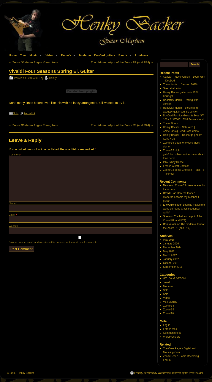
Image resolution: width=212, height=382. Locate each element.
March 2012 (170, 255)
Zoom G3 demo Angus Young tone (33, 62)
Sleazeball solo (172, 88)
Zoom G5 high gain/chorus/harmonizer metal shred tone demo (183, 154)
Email (13, 214)
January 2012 (171, 259)
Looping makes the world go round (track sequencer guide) (184, 208)
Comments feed (172, 332)
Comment (15, 154)
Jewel (166, 282)
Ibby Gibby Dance (173, 162)
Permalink (29, 113)
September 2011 (172, 266)
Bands (124, 56)
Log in (166, 325)
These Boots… (171, 123)
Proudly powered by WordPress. (152, 372)
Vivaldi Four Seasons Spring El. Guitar (51, 71)
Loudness (141, 55)
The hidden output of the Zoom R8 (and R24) (122, 62)
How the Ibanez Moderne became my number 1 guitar (181, 197)
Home (13, 55)
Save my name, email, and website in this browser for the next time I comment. (53, 242)
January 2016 (171, 243)
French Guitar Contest (176, 166)
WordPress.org (171, 336)
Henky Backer (26, 372)
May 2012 (169, 251)
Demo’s (67, 56)
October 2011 (171, 263)
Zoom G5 (168, 309)
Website (13, 225)
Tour (23, 55)
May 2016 (169, 239)
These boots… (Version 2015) (180, 84)
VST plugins (170, 301)
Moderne (85, 55)
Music (35, 56)
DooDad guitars (104, 55)
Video (50, 56)
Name (13, 203)
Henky (53, 78)
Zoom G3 (168, 305)
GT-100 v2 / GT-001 (174, 278)
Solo (16, 113)
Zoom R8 (168, 313)
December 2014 (172, 247)
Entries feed (170, 328)
